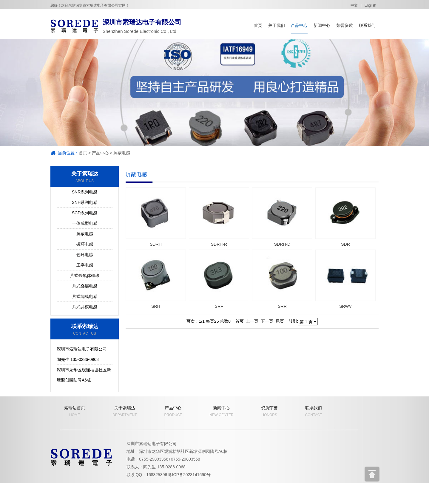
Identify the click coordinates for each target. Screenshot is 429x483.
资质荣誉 (269, 411)
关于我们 (276, 25)
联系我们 (367, 25)
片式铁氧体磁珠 (84, 275)
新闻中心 (322, 25)
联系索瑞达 (84, 329)
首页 (258, 25)
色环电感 (84, 254)
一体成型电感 (84, 223)
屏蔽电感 (121, 152)
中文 (354, 5)
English (370, 5)
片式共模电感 (84, 306)
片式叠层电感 (84, 286)
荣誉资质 (344, 25)
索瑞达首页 (74, 411)
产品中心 (299, 25)
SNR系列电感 (85, 192)
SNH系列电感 (85, 202)
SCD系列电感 (85, 212)
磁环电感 (84, 244)
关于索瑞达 (84, 177)
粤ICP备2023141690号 (189, 474)
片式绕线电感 (84, 296)
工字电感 (84, 265)
